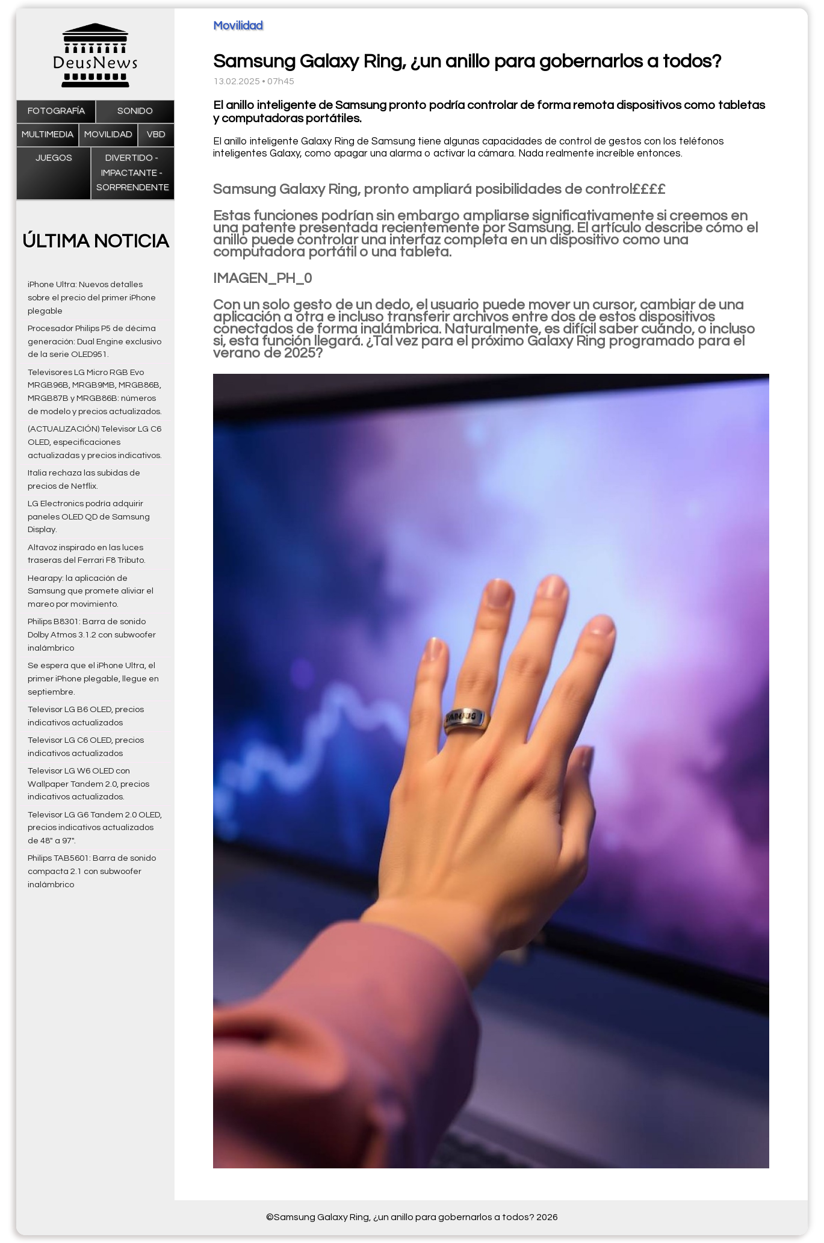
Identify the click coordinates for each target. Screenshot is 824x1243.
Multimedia (47, 134)
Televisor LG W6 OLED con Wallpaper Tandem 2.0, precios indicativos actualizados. (88, 784)
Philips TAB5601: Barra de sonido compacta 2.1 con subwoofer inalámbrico (92, 871)
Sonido (135, 111)
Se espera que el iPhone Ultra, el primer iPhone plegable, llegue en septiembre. (93, 678)
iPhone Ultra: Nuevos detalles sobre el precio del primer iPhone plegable (92, 297)
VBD (156, 134)
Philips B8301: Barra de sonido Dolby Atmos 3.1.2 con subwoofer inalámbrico (92, 634)
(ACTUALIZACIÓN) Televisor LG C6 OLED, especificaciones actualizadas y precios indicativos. (95, 442)
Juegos (54, 158)
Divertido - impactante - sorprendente (132, 172)
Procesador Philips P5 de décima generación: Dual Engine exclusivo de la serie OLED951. (94, 341)
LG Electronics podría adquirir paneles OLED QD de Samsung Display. (89, 517)
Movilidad (108, 134)
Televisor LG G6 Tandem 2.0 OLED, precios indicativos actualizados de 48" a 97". (95, 828)
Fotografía (56, 111)
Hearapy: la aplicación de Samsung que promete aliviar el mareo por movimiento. (90, 591)
